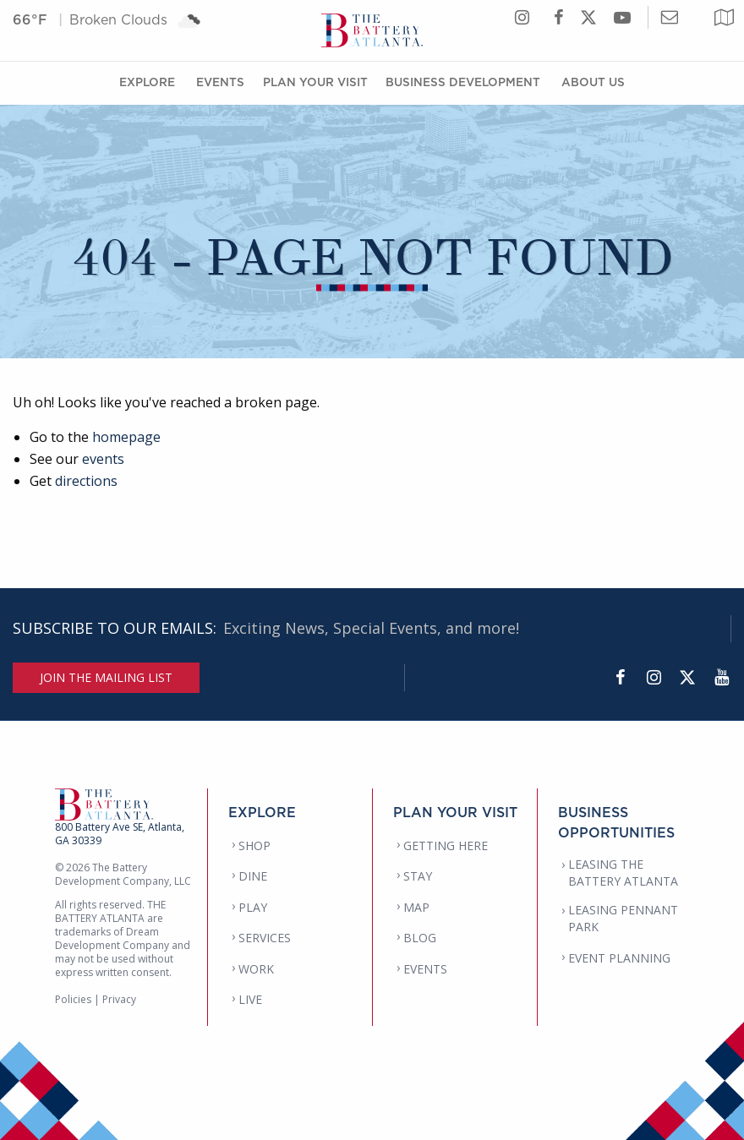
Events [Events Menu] (220, 81)
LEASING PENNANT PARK (623, 918)
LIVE (250, 999)
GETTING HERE (445, 845)
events (103, 459)
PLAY (252, 907)
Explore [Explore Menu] (147, 81)
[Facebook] (620, 678)
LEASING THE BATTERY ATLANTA (623, 872)
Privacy (119, 999)
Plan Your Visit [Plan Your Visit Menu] (315, 81)
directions (86, 481)
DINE (252, 876)
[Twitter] (687, 678)
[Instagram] (653, 678)
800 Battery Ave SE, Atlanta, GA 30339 (119, 834)
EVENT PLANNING (619, 958)
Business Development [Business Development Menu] (463, 81)
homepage (126, 437)
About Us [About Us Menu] (593, 81)
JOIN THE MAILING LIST (106, 677)
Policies (73, 999)
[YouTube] (721, 678)
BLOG (419, 938)
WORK (256, 969)
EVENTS (425, 969)
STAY (417, 876)
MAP (416, 907)
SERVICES (264, 938)
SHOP (254, 845)
